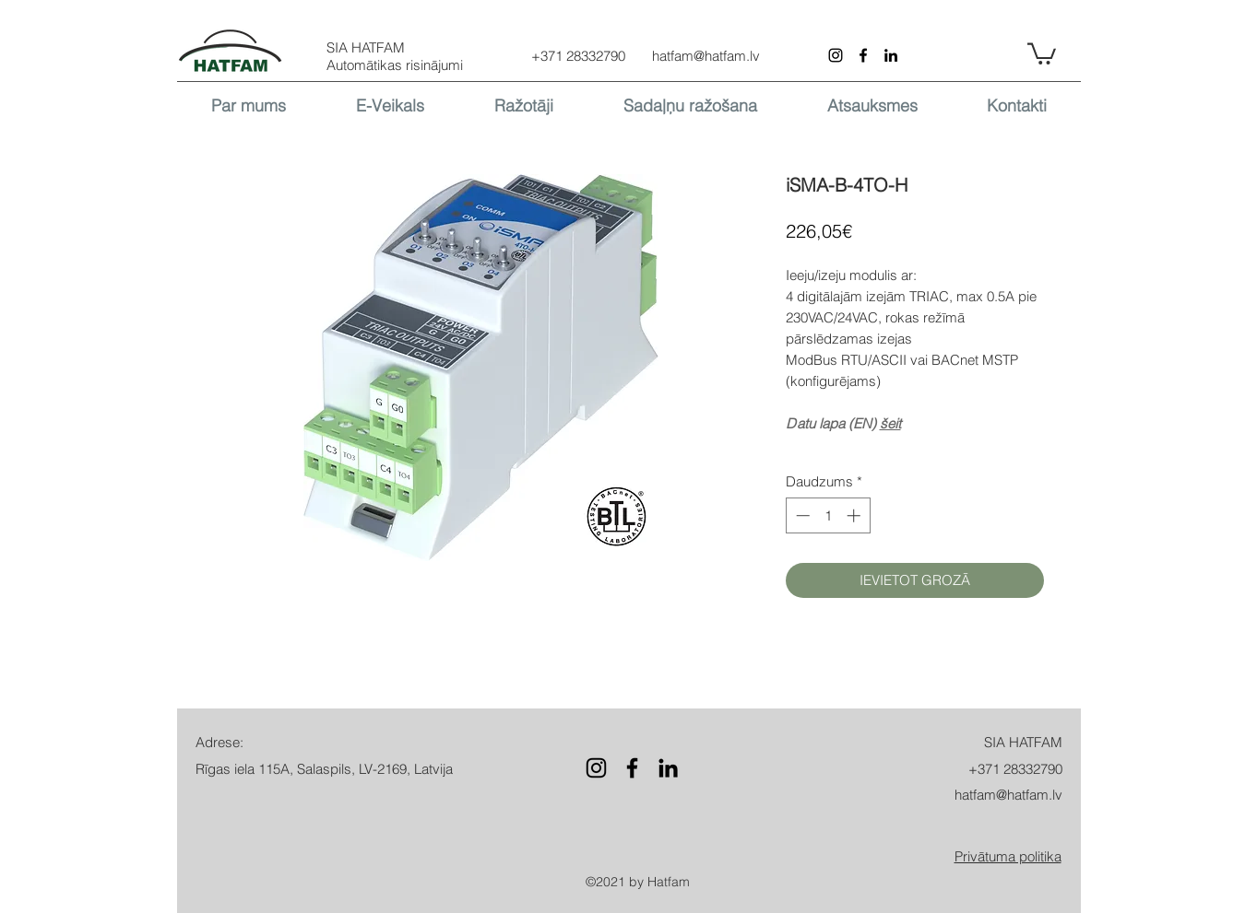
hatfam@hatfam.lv (706, 55)
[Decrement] (801, 515)
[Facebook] (863, 55)
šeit (890, 423)
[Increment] (855, 515)
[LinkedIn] (891, 55)
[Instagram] (835, 55)
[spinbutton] (827, 515)
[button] (1041, 52)
